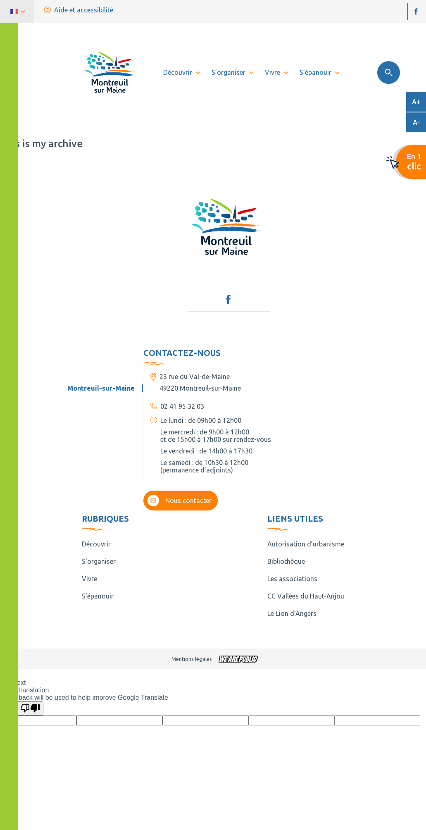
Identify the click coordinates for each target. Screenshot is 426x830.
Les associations (292, 578)
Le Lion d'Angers (292, 613)
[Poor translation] (30, 708)
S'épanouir (98, 596)
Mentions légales (191, 659)
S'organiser (99, 561)
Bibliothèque (286, 561)
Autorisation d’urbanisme (305, 544)
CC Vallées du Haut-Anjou (305, 596)
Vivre (89, 578)
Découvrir (96, 544)
